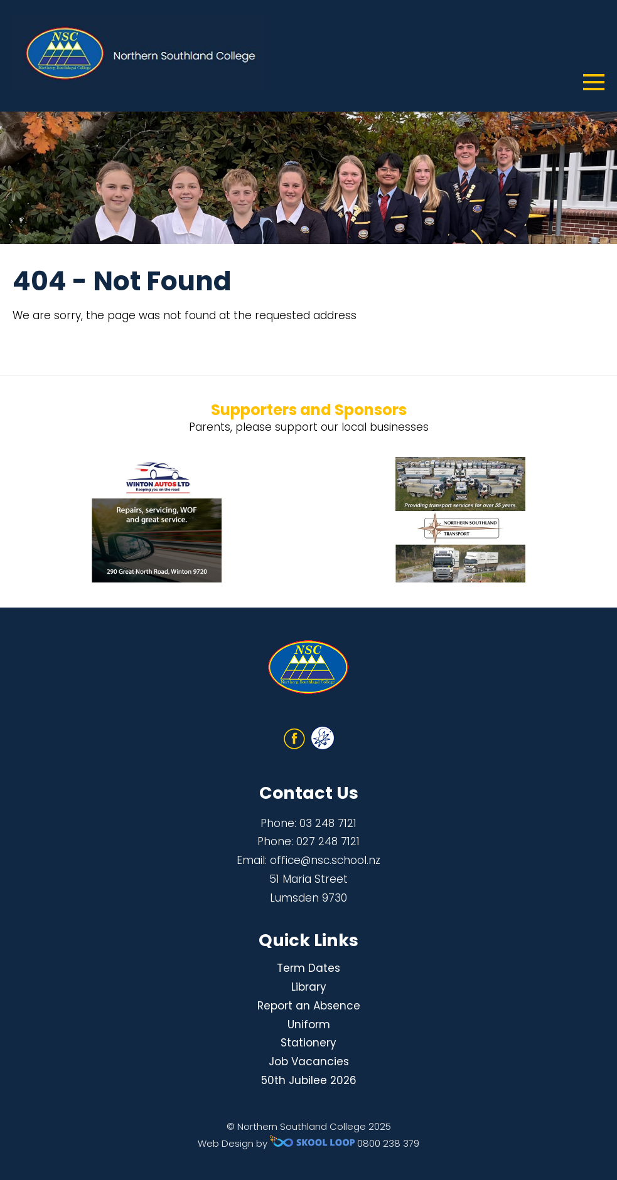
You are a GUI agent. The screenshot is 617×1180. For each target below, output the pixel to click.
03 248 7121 (328, 823)
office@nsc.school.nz (325, 860)
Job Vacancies (309, 1061)
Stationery (308, 1042)
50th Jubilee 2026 (309, 1080)
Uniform (308, 1024)
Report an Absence (308, 1005)
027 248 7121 (328, 841)
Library (308, 986)
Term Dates (308, 968)
